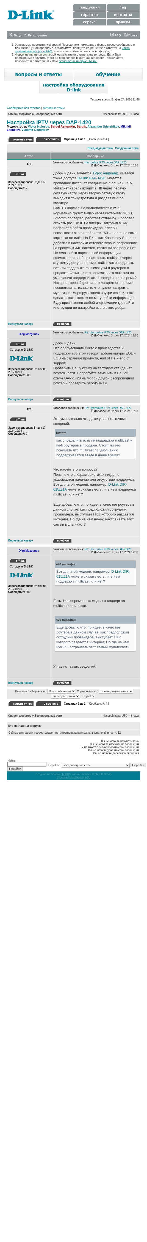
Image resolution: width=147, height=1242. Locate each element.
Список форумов (20, 114)
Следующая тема (126, 148)
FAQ (115, 35)
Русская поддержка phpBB (73, 777)
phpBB (65, 774)
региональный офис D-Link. (78, 61)
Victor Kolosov (38, 126)
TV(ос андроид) (105, 173)
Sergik (81, 126)
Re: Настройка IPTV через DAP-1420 (108, 332)
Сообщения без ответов (23, 107)
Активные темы (54, 107)
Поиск (130, 35)
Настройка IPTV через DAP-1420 (49, 122)
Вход (15, 35)
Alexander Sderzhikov (103, 126)
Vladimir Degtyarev (35, 129)
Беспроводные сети (48, 114)
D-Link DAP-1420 (91, 178)
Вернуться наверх (20, 323)
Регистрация (35, 35)
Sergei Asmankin (63, 126)
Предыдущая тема (100, 148)
